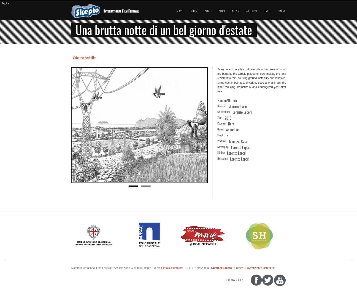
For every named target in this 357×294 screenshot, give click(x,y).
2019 (222, 11)
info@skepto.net (173, 268)
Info (267, 11)
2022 (194, 11)
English (5, 3)
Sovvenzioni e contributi (260, 268)
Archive (252, 11)
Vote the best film (84, 58)
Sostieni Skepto (221, 268)
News (235, 11)
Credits (238, 268)
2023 (180, 11)
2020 (208, 11)
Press (282, 11)
